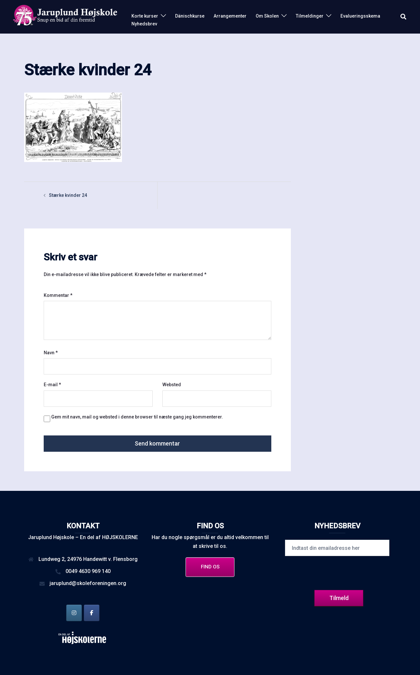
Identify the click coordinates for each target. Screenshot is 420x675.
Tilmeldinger (309, 16)
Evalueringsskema (360, 16)
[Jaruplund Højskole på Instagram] (74, 613)
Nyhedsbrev (144, 23)
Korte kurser (144, 16)
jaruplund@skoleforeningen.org (88, 583)
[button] (403, 17)
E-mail (52, 384)
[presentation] (337, 572)
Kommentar (58, 295)
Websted (171, 384)
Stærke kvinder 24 (68, 195)
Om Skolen (267, 16)
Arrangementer (230, 16)
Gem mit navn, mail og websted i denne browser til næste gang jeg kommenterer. (137, 416)
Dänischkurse (189, 16)
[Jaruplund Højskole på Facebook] (91, 613)
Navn (51, 352)
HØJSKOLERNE (120, 537)
